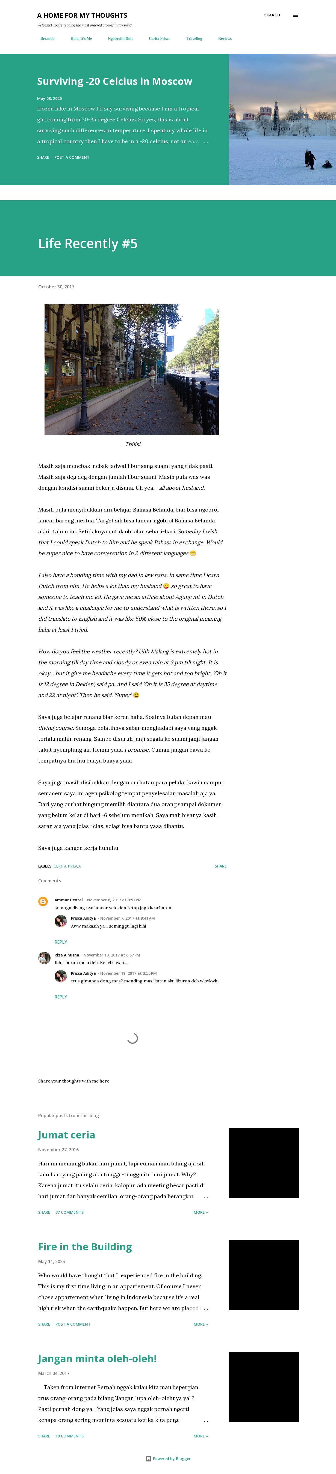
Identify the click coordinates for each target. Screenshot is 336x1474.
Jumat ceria (66, 1134)
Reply (61, 942)
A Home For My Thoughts (82, 15)
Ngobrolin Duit (117, 39)
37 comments (69, 1212)
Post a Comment (72, 157)
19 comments (69, 1436)
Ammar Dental (69, 899)
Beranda (44, 39)
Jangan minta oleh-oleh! (97, 1358)
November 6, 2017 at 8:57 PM (114, 899)
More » (201, 1212)
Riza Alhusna (67, 955)
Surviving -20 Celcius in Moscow (114, 81)
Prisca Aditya (83, 918)
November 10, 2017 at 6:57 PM (112, 955)
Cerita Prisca (156, 39)
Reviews (221, 39)
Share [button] (43, 157)
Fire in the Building (85, 1246)
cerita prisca (67, 866)
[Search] (272, 15)
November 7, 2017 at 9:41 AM (127, 918)
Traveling (191, 39)
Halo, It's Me (78, 39)
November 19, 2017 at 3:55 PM (128, 973)
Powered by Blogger (168, 1458)
